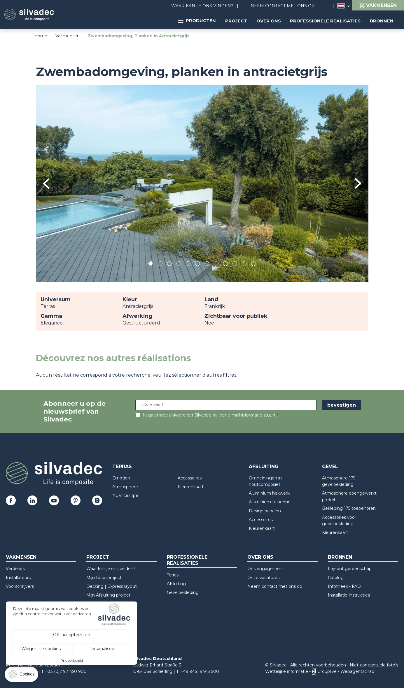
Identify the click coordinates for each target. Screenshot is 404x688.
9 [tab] (225, 264)
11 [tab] (244, 264)
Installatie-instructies (349, 595)
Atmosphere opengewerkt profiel (349, 496)
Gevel (330, 466)
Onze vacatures (263, 577)
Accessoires (190, 478)
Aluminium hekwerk (269, 493)
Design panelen (265, 511)
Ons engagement (265, 568)
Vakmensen (67, 35)
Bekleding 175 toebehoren (349, 508)
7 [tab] (206, 264)
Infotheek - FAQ (344, 586)
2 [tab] (160, 264)
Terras (122, 466)
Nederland (340, 5)
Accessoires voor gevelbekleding (339, 520)
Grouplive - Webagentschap (345, 671)
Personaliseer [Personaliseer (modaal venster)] (102, 648)
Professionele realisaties (326, 20)
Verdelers (15, 568)
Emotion (121, 478)
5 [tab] (188, 264)
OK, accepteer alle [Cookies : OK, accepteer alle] (71, 634)
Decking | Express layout (111, 586)
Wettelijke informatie (286, 671)
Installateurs (18, 577)
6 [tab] (197, 264)
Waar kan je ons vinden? (202, 5)
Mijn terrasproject (104, 577)
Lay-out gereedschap (350, 568)
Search (329, 6)
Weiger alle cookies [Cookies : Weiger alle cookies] (41, 648)
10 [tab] (235, 264)
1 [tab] (151, 264)
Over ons (270, 20)
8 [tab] (216, 264)
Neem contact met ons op (283, 5)
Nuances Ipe (125, 495)
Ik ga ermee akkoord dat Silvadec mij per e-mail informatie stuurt (209, 415)
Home (40, 35)
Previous (46, 183)
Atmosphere (125, 486)
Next (358, 183)
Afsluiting (264, 466)
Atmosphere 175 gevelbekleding (338, 481)
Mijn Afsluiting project (108, 595)
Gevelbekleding (183, 592)
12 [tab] (253, 264)
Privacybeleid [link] (71, 660)
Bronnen (382, 20)
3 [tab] (169, 264)
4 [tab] (178, 264)
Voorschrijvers (20, 586)
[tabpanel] (202, 183)
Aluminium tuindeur (269, 501)
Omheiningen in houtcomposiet (265, 481)
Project (238, 20)
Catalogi (336, 577)
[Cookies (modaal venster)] (22, 675)
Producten (200, 20)
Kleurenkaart (191, 486)
